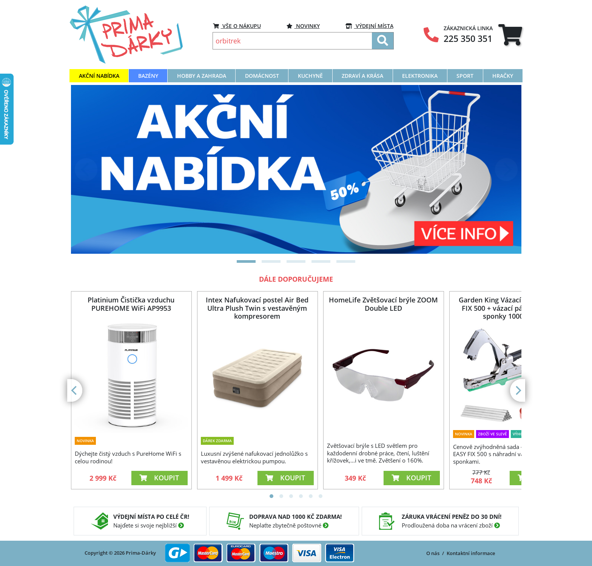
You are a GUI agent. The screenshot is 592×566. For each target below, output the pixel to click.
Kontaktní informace (471, 553)
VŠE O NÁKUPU (237, 26)
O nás (432, 553)
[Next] (506, 169)
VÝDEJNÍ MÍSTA (369, 26)
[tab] (510, 35)
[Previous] (86, 169)
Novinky (303, 26)
